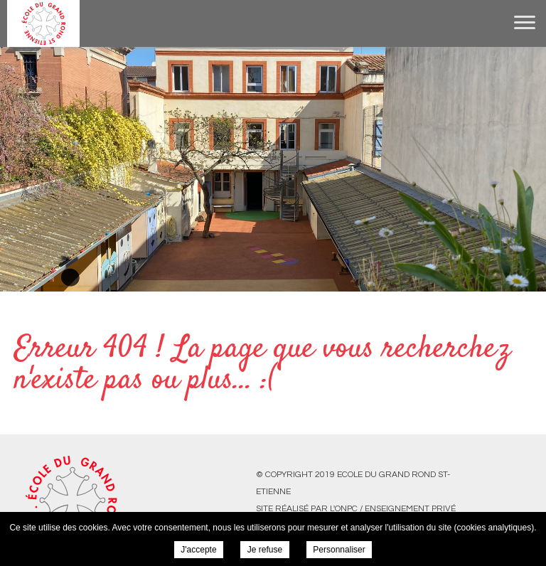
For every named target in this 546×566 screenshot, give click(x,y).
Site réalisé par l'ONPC (307, 508)
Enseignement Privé (410, 508)
